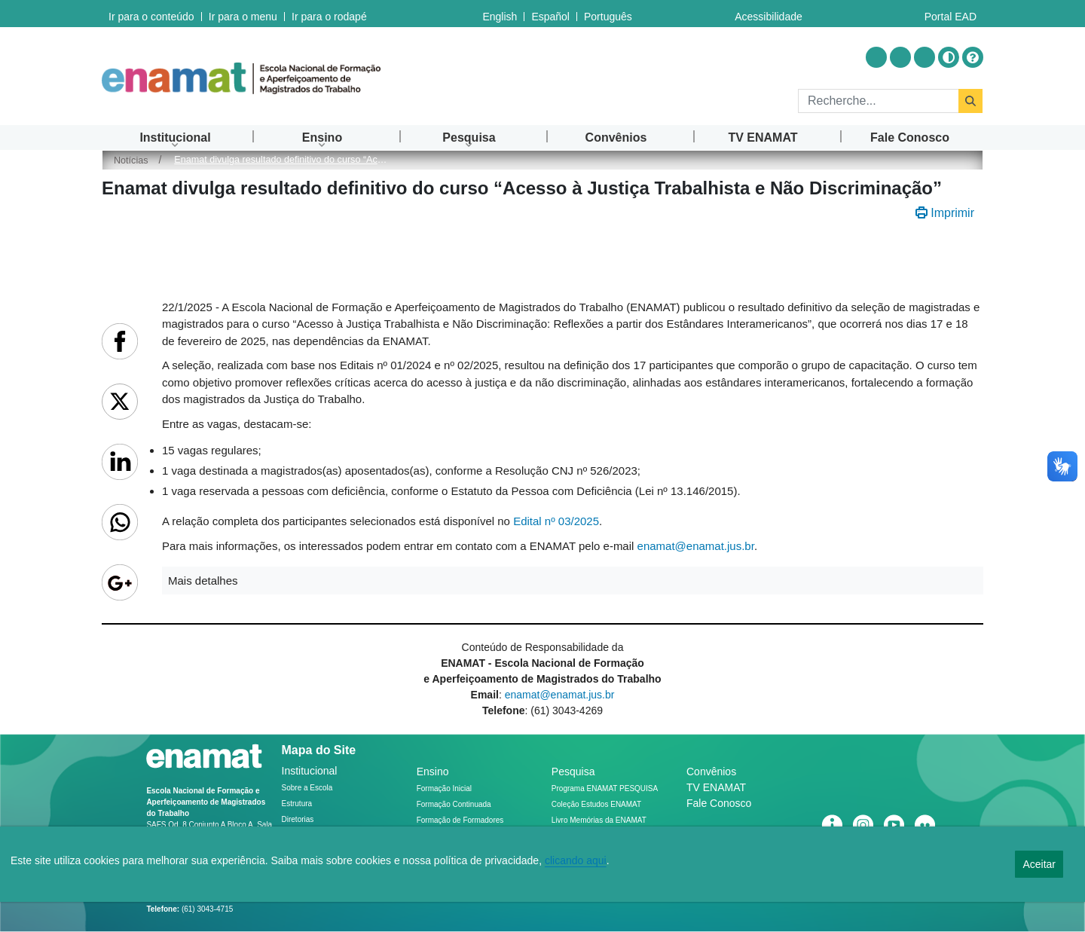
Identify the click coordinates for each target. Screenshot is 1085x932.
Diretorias (298, 819)
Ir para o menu (243, 14)
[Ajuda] (972, 57)
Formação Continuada (454, 804)
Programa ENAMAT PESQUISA (605, 788)
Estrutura (297, 803)
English (499, 14)
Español (550, 14)
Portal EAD (950, 14)
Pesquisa (573, 771)
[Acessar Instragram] (876, 57)
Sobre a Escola (307, 788)
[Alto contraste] (948, 57)
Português (608, 14)
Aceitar (1039, 864)
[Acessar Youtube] (900, 57)
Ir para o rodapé (329, 14)
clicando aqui (576, 860)
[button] (572, 580)
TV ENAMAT (716, 787)
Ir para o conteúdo (151, 14)
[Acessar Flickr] (924, 57)
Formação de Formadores (460, 820)
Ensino (433, 771)
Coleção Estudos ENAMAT (596, 804)
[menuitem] (175, 137)
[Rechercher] (878, 101)
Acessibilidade (768, 14)
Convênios (711, 771)
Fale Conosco (718, 803)
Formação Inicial (444, 788)
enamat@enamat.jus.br (695, 545)
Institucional (310, 771)
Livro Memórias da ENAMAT (599, 820)
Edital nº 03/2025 (556, 521)
